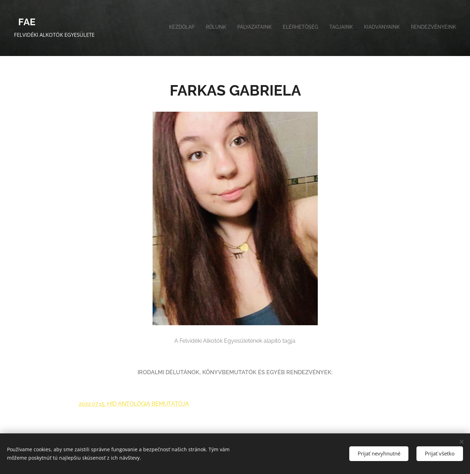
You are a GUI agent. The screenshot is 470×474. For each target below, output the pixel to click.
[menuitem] (390, 28)
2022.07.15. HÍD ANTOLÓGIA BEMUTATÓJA (133, 403)
